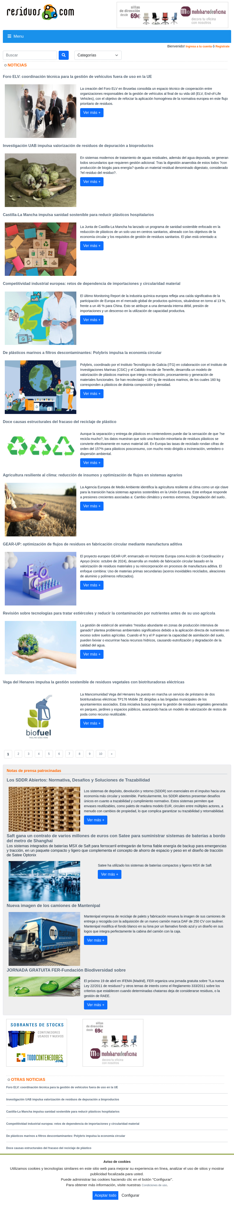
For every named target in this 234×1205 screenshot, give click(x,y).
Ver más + (91, 113)
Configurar (131, 1195)
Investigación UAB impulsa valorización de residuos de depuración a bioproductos (62, 1099)
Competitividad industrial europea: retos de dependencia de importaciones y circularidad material (72, 1123)
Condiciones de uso (154, 1185)
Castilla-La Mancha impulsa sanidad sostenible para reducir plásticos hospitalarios (63, 1111)
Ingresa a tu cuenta (199, 46)
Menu (16, 36)
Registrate (222, 46)
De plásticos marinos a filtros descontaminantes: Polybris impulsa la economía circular (65, 1136)
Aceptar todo (105, 1195)
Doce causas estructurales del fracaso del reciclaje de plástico (48, 1148)
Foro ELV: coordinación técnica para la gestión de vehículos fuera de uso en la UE (62, 1087)
